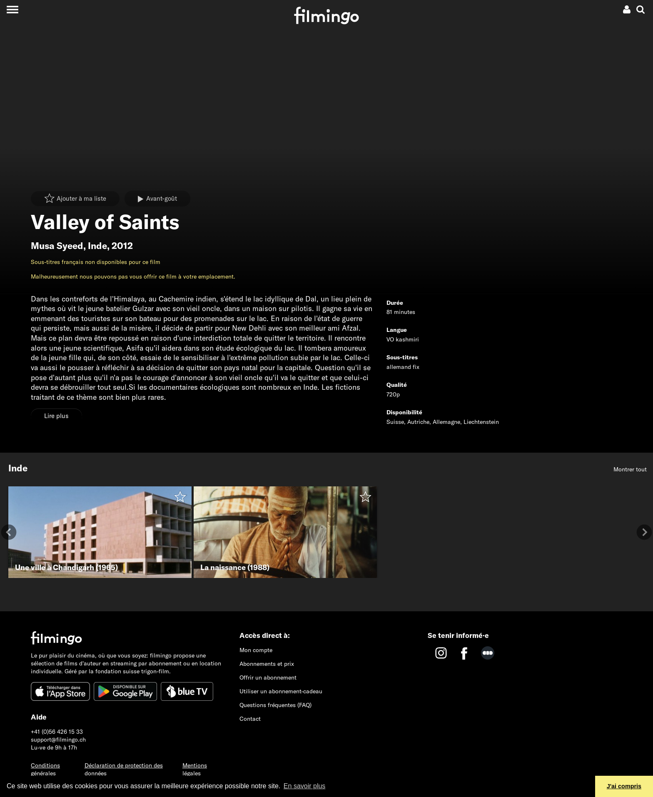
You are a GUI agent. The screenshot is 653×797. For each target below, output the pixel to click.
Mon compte (255, 650)
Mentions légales (194, 769)
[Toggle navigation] (12, 9)
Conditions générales (45, 769)
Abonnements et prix (266, 663)
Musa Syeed (57, 246)
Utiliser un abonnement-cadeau (280, 691)
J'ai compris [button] (624, 786)
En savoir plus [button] (305, 786)
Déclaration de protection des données (124, 769)
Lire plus (56, 416)
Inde (97, 246)
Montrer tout (630, 469)
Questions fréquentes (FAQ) (275, 705)
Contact (250, 718)
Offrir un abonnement (268, 677)
